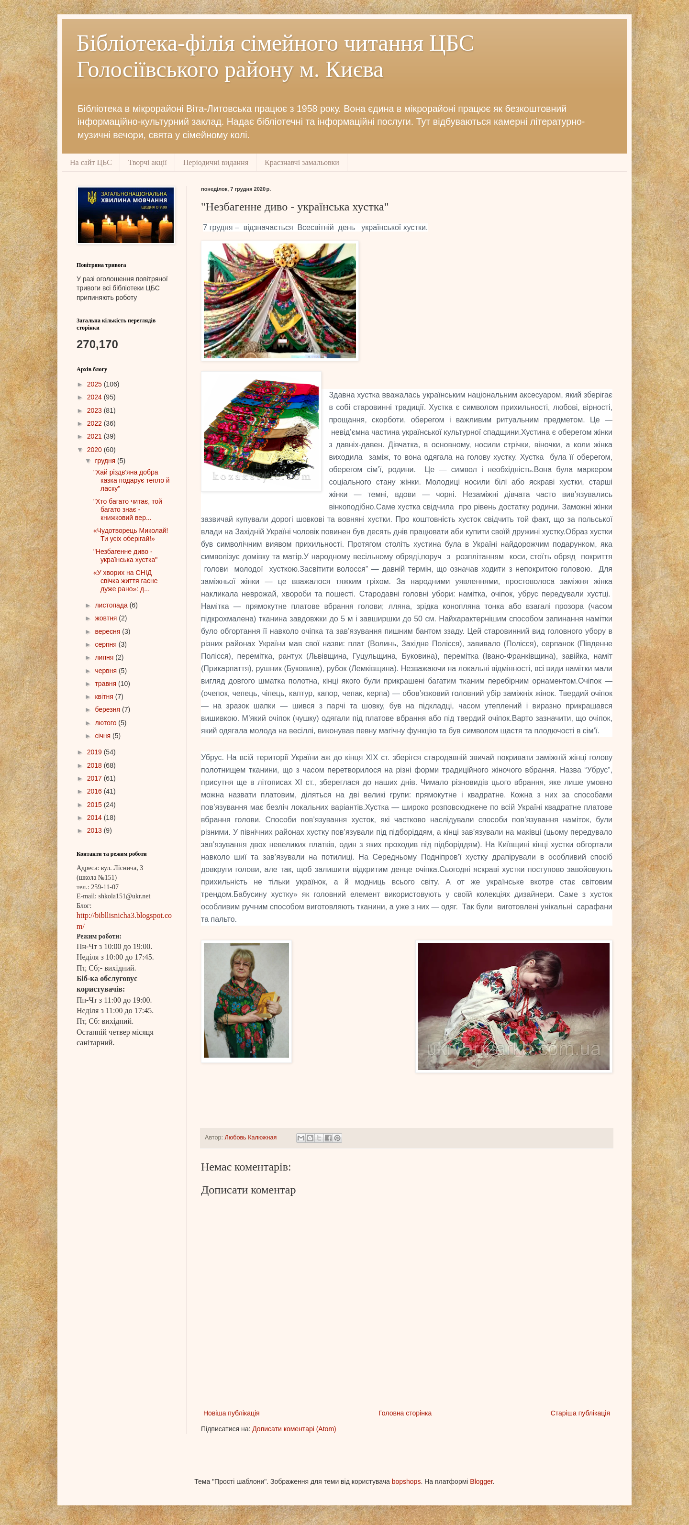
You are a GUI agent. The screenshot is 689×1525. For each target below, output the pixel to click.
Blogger (481, 1481)
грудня (106, 460)
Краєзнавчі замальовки (302, 162)
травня (106, 683)
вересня (108, 631)
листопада (112, 605)
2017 (95, 778)
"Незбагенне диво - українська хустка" (125, 556)
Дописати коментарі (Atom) (294, 1429)
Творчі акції (147, 162)
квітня (105, 696)
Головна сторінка (405, 1413)
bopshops (406, 1481)
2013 (95, 830)
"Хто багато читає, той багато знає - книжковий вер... (127, 509)
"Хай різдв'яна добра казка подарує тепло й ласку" (131, 480)
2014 (95, 817)
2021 (95, 436)
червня (107, 670)
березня (108, 709)
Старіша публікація (580, 1413)
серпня (106, 644)
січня (103, 736)
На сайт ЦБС (91, 162)
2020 (95, 449)
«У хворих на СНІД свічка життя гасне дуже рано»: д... (125, 581)
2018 (95, 765)
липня (105, 657)
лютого (106, 723)
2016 (95, 791)
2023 (95, 410)
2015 (95, 804)
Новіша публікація (231, 1413)
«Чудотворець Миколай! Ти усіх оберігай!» (130, 534)
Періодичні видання (215, 162)
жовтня (107, 618)
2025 (95, 384)
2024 (95, 397)
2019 (95, 752)
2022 (95, 423)
